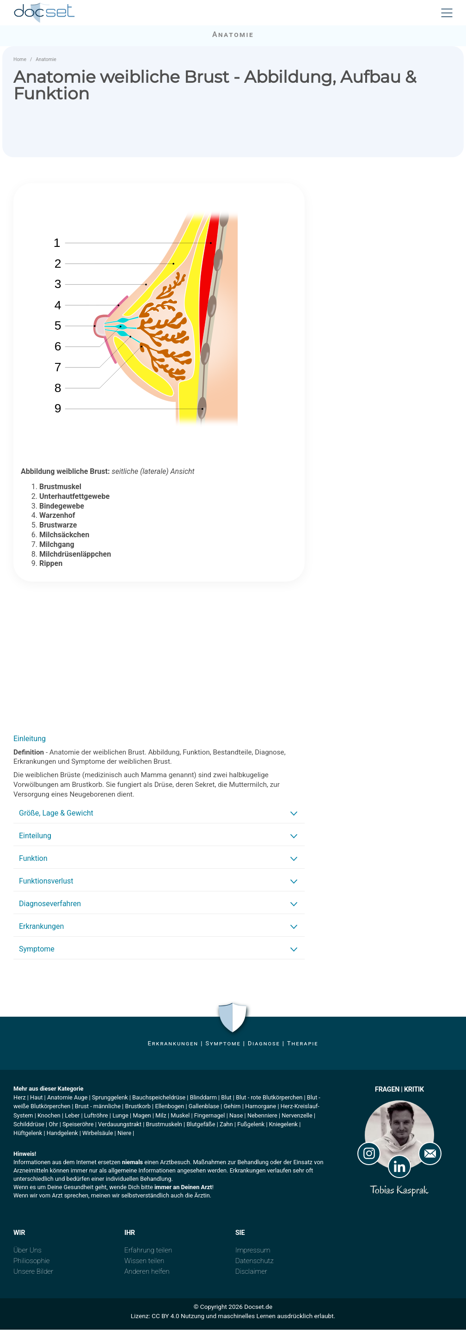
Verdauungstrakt (119, 1126)
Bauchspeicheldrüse (158, 1099)
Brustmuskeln (164, 1126)
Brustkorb (137, 1108)
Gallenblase (204, 1108)
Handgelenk (62, 1135)
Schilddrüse (28, 1126)
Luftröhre (96, 1117)
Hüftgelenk (27, 1135)
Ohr (53, 1126)
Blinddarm (203, 1099)
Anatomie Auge (67, 1099)
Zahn (226, 1126)
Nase (236, 1117)
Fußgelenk (250, 1126)
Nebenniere (262, 1117)
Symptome (222, 1045)
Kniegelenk (283, 1126)
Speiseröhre (78, 1126)
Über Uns (27, 1252)
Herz (19, 1099)
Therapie (302, 1045)
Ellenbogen (169, 1108)
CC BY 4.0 (165, 1318)
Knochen (49, 1117)
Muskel (180, 1117)
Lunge (120, 1117)
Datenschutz (254, 1263)
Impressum (252, 1252)
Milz (160, 1117)
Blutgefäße (200, 1126)
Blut (226, 1099)
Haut (36, 1099)
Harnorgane (260, 1108)
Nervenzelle (297, 1117)
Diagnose (264, 1045)
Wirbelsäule (97, 1135)
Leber (72, 1117)
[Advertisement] (159, 659)
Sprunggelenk (110, 1099)
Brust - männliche (98, 1108)
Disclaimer (251, 1274)
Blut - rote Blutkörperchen (269, 1099)
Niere (124, 1135)
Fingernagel (209, 1117)
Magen (142, 1117)
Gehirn (232, 1108)
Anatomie (46, 62)
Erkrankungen (173, 1045)
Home (19, 62)
